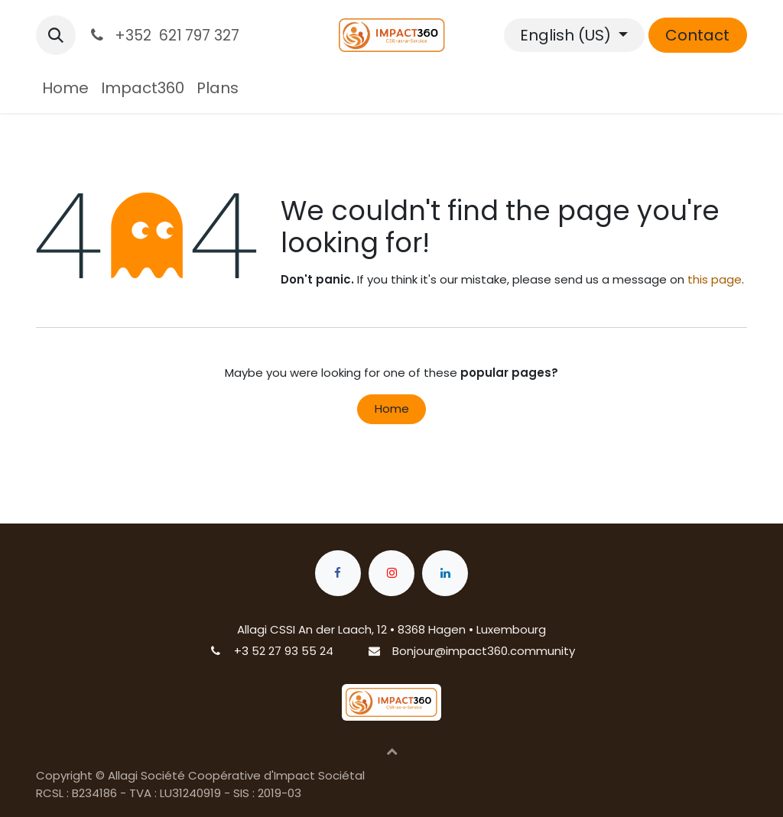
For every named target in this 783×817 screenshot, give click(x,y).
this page (714, 279)
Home (392, 408)
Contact (697, 35)
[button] (56, 35)
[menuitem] (65, 87)
